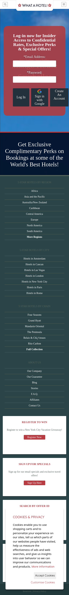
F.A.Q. (34, 394)
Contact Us (34, 405)
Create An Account (59, 94)
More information (42, 566)
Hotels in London (35, 276)
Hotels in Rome (34, 293)
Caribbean (34, 208)
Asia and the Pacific (34, 196)
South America (34, 231)
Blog (34, 382)
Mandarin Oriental (34, 326)
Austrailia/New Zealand (34, 202)
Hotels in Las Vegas (34, 270)
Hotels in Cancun (34, 264)
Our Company (34, 371)
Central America (34, 214)
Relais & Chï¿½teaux (34, 337)
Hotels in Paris (34, 287)
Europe (34, 219)
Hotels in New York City (34, 281)
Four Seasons (34, 314)
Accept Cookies (45, 575)
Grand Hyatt (34, 320)
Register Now (34, 437)
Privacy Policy (39, 591)
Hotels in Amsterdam (34, 258)
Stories (34, 388)
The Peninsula (34, 332)
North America (34, 225)
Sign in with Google (40, 97)
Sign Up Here (34, 482)
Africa (34, 191)
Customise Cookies (43, 582)
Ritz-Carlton (34, 343)
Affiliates (34, 399)
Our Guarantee (34, 376)
